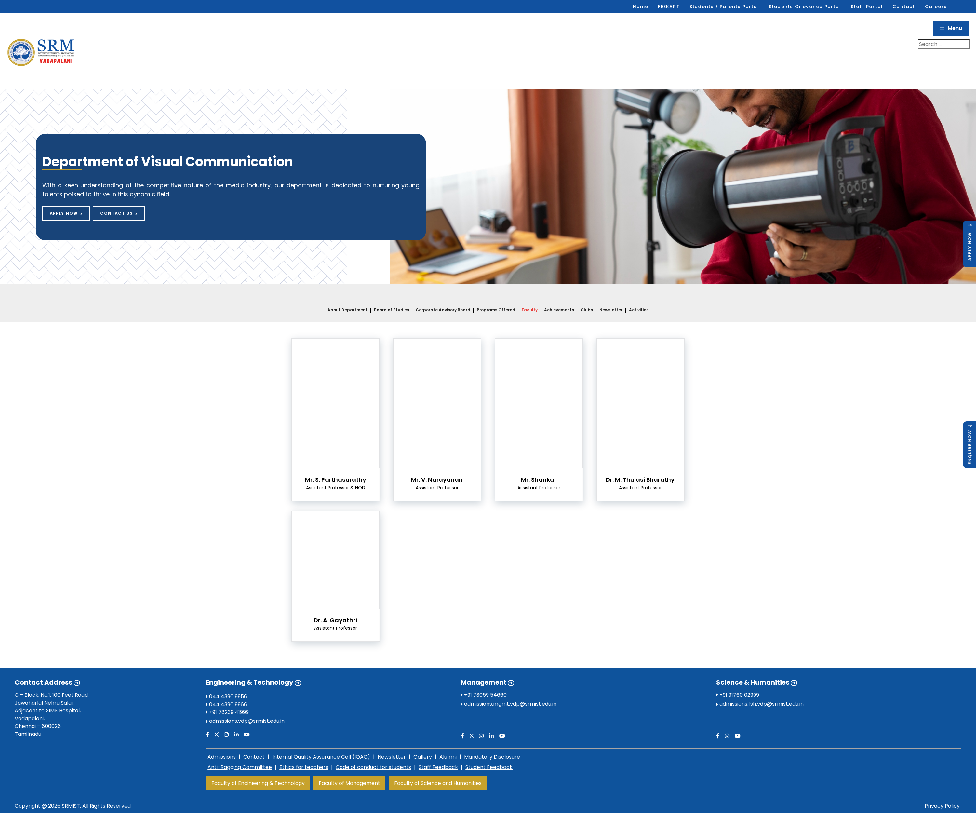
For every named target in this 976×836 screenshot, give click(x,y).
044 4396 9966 (226, 690)
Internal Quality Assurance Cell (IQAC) (321, 742)
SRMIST (71, 791)
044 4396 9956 (226, 682)
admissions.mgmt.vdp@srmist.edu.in (510, 689)
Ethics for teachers (303, 752)
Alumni (448, 742)
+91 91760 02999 (737, 680)
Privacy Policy (942, 791)
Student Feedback (489, 752)
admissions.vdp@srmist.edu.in (247, 706)
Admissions (222, 742)
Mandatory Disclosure (492, 742)
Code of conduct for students (373, 752)
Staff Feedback (438, 752)
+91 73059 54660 (484, 680)
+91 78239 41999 (227, 697)
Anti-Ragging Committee (239, 752)
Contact (254, 742)
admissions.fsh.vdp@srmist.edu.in (761, 689)
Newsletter (392, 742)
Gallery (422, 742)
